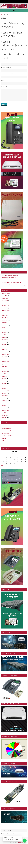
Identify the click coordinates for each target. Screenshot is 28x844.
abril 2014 (4, 381)
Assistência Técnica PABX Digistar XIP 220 (11, 282)
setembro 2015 (5, 361)
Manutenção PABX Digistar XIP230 (9, 277)
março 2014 (4, 383)
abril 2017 (4, 342)
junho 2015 (4, 366)
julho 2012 (4, 412)
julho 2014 (4, 373)
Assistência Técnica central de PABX (10, 426)
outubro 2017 (5, 327)
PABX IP (3, 440)
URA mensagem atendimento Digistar (10, 275)
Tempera (19, 842)
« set (2, 465)
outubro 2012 (5, 407)
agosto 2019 (5, 300)
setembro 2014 (5, 368)
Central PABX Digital (6, 428)
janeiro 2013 (4, 403)
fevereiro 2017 (5, 347)
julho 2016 (4, 359)
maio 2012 (4, 415)
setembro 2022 (5, 293)
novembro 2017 (5, 325)
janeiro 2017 (4, 349)
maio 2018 (4, 315)
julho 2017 (4, 334)
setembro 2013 (5, 390)
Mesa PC (4, 438)
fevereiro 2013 (5, 400)
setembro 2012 (5, 410)
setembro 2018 (5, 310)
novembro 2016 (5, 351)
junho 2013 (4, 395)
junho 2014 (4, 376)
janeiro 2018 (4, 322)
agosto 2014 (5, 371)
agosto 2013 (5, 393)
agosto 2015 (5, 364)
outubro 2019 (5, 298)
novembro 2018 (5, 305)
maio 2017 (4, 339)
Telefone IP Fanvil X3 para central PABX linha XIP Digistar (14, 285)
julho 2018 (4, 312)
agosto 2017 (5, 332)
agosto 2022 (5, 295)
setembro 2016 (5, 354)
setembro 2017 (5, 329)
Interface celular (5, 433)
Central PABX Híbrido (6, 430)
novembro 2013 (5, 388)
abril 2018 (4, 317)
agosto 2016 (5, 356)
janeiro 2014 (4, 386)
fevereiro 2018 (5, 320)
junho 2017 (4, 337)
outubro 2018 (5, 308)
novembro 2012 (5, 405)
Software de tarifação (7, 443)
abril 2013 (4, 398)
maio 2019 (4, 303)
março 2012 (4, 417)
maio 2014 (4, 378)
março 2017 (4, 344)
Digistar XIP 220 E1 (6, 280)
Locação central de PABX (7, 435)
